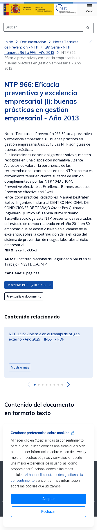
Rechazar (48, 511)
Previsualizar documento (23, 300)
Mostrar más (20, 371)
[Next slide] (68, 388)
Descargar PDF (28, 288)
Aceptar (48, 499)
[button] (89, 8)
